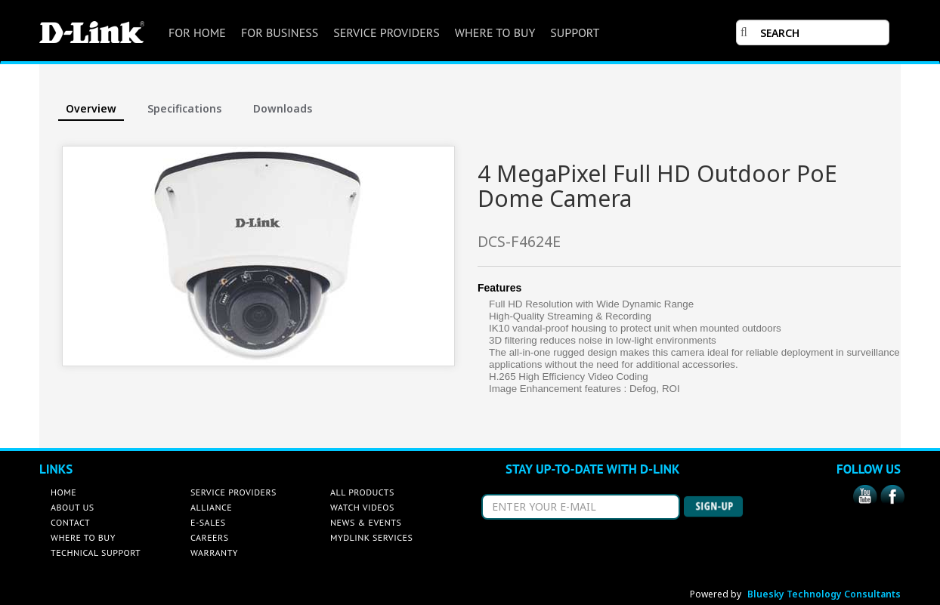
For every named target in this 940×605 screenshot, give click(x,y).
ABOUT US (72, 507)
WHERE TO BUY (495, 32)
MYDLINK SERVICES (371, 537)
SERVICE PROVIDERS (386, 32)
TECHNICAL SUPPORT (96, 552)
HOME (63, 492)
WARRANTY (214, 552)
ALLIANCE (211, 507)
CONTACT (70, 522)
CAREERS (209, 537)
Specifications (184, 108)
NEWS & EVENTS (365, 522)
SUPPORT (574, 32)
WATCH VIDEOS (362, 507)
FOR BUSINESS (279, 32)
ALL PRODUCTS (362, 492)
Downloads (282, 108)
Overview (91, 108)
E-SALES (208, 522)
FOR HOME (197, 32)
